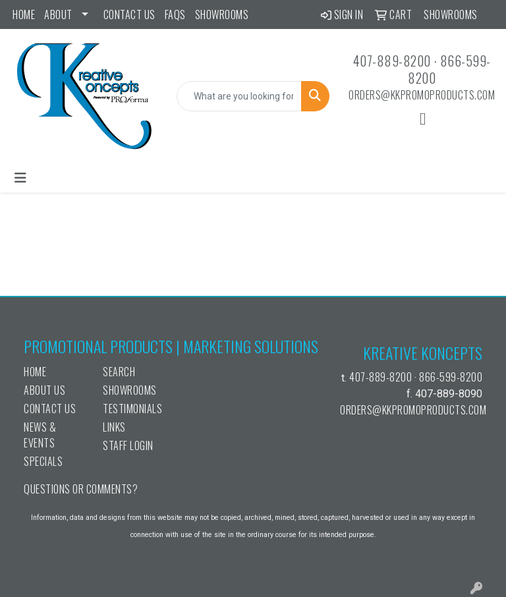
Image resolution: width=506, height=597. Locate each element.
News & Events (40, 435)
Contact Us (129, 14)
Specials (43, 461)
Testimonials (132, 408)
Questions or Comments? (81, 489)
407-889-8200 (392, 61)
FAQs (175, 14)
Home (24, 14)
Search (119, 372)
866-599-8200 (449, 69)
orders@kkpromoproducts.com (422, 95)
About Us (44, 390)
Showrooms (222, 14)
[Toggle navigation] (20, 178)
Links (114, 427)
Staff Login (128, 445)
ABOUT (58, 14)
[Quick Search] (239, 96)
